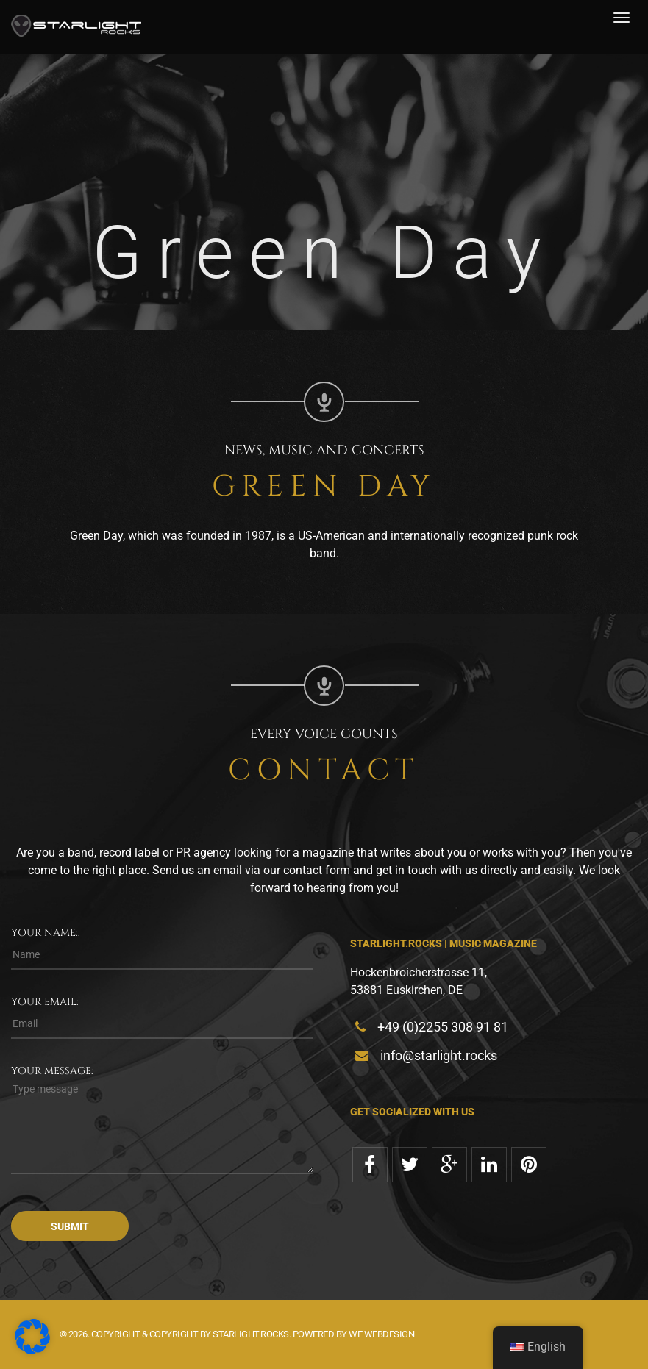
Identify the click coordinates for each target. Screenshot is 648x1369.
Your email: (45, 1002)
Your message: (52, 1071)
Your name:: (45, 933)
